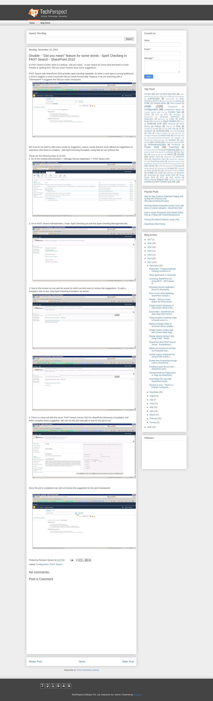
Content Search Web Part (154, 112)
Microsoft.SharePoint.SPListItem (159, 138)
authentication (154, 99)
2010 (165, 94)
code (147, 106)
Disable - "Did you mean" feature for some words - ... (162, 300)
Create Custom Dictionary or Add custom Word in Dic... (161, 306)
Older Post (128, 661)
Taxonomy (161, 168)
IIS (180, 129)
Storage (178, 166)
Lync (179, 133)
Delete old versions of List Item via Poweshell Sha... (162, 349)
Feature (157, 126)
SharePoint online (157, 161)
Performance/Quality (157, 145)
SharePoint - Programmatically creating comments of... (162, 270)
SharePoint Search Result (153, 164)
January (153, 422)
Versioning (151, 175)
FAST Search (56, 564)
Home (32, 23)
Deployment (148, 117)
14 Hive (147, 94)
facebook (171, 124)
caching (178, 101)
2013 (174, 94)
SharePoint (167, 157)
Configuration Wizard (172, 109)
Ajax (155, 96)
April (152, 411)
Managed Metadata (151, 135)
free (156, 129)
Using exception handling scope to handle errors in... (162, 319)
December (154, 266)
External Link (154, 123)
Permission (176, 145)
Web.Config (148, 180)
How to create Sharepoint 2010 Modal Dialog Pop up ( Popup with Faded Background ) (163, 213)
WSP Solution (161, 182)
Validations (170, 173)
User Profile (158, 173)
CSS (166, 114)
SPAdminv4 (169, 164)
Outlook (167, 142)
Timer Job (150, 170)
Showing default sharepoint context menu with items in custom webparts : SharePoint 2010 (164, 206)
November (154, 392)
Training (167, 170)
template (171, 168)
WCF (162, 177)
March (153, 415)
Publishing (170, 150)
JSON (172, 131)
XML (174, 182)
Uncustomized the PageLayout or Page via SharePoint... (162, 374)
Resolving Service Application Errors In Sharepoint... (162, 288)
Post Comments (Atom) (88, 670)
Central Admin (160, 103)
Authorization (170, 99)
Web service (175, 177)
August (153, 396)
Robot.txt (154, 154)
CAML (147, 103)
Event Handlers (170, 121)
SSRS (160, 166)
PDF (182, 142)
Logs (173, 133)
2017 (149, 239)
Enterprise (156, 121)
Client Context (175, 103)
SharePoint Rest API (175, 161)
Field (178, 126)
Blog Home (45, 23)
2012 (149, 258)
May (152, 407)
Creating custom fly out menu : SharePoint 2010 (162, 368)
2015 (149, 247)
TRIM (174, 170)
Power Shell (151, 147)
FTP (163, 129)
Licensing (180, 131)
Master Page (165, 135)
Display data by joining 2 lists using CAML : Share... (161, 337)
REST (163, 152)
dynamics (161, 119)
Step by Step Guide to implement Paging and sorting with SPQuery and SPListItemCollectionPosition (163, 198)
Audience (181, 96)
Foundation (148, 129)
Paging (175, 142)
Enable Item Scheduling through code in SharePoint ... (163, 361)
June (152, 403)
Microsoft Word (179, 135)
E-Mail (171, 119)
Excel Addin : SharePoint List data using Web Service (161, 313)
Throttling (181, 168)
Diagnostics (148, 119)
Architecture (170, 96)
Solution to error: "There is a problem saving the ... (161, 386)
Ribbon (171, 152)
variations (180, 173)
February (154, 418)
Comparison (172, 107)
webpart (160, 179)
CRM (157, 114)
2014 (149, 251)
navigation (172, 140)
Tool (159, 170)
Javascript (160, 131)
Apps (161, 96)
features (169, 126)
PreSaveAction (149, 150)
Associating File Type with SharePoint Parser (160, 380)
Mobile (155, 140)
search (170, 154)
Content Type (174, 112)
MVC (163, 140)
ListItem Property (161, 133)
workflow (148, 182)
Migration (178, 138)
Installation (148, 131)
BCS (157, 101)
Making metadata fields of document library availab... (161, 325)
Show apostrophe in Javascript (162, 275)
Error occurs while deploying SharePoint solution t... (161, 294)
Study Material (149, 168)
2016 (149, 243)
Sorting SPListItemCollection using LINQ (161, 219)
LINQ (149, 133)
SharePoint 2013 (158, 159)
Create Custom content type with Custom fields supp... (161, 331)
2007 (158, 94)
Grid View (172, 129)
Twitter (181, 170)
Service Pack (154, 157)
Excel (182, 121)
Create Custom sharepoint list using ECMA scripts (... (162, 355)
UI (148, 173)
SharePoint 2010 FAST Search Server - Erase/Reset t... (162, 343)
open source (155, 142)
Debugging (177, 114)
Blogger (137, 694)
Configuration (42, 564)
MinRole (147, 140)
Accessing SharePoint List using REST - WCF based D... (161, 281)
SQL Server (149, 166)
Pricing (160, 150)
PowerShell (174, 147)
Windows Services (175, 180)
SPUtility (179, 164)
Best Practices (167, 101)
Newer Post (35, 661)
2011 (149, 262)
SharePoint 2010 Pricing (154, 224)
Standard (169, 166)
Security (180, 154)
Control (147, 114)
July (152, 400)
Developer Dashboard (169, 117)
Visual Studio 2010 (167, 175)
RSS (162, 154)
